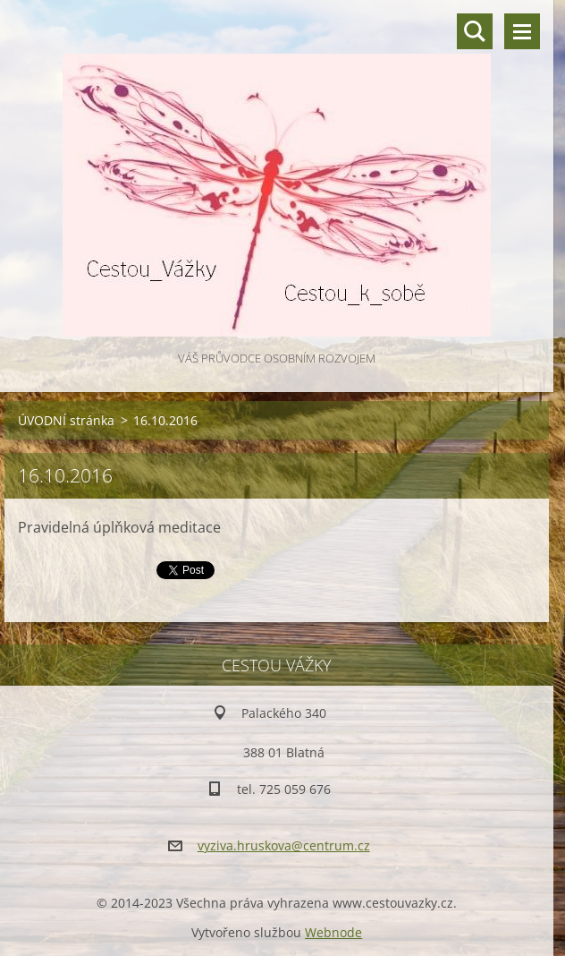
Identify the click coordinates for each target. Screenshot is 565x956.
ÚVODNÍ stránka (66, 420)
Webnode (333, 932)
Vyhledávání (475, 31)
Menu (522, 31)
